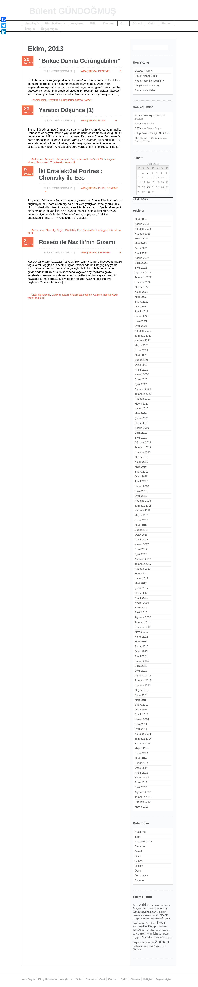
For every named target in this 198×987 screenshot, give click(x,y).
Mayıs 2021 (142, 345)
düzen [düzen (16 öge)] (152, 912)
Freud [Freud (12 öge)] (154, 915)
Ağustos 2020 (143, 389)
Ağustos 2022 (143, 272)
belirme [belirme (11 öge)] (167, 905)
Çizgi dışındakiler (41, 294)
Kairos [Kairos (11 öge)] (154, 923)
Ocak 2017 (141, 593)
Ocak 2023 (141, 248)
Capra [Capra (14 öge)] (145, 908)
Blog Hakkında (55, 23)
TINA (30, 233)
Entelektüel (89, 230)
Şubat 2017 (141, 588)
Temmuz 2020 (143, 393)
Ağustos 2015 (143, 675)
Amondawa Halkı (145, 90)
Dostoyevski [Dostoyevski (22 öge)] (141, 911)
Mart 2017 (141, 583)
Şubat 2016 (141, 646)
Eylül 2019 (141, 437)
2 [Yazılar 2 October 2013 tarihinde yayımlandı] (147, 172)
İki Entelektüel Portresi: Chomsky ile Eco (71, 174)
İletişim (30, 29)
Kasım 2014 (142, 719)
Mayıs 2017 (142, 573)
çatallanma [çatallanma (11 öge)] (137, 946)
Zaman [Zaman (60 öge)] (162, 941)
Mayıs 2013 (142, 806)
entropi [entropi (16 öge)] (136, 915)
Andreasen (37, 159)
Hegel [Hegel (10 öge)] (135, 923)
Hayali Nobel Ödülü (146, 75)
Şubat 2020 (141, 418)
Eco (79, 230)
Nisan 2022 (141, 291)
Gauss (74, 159)
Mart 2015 (141, 699)
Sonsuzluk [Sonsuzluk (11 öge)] (155, 938)
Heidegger (102, 230)
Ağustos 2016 (143, 617)
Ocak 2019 (141, 476)
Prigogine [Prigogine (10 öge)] (136, 938)
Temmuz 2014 (143, 738)
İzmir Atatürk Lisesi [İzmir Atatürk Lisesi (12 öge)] (157, 946)
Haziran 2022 (143, 282)
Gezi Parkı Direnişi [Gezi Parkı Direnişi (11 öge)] (153, 919)
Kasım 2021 (142, 316)
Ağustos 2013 (143, 792)
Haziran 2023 (143, 233)
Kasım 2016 (142, 602)
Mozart (31, 162)
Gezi (123, 23)
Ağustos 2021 (143, 330)
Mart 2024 (141, 219)
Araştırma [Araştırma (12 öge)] (159, 905)
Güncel (137, 23)
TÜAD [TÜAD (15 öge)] (163, 937)
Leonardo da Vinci (89, 159)
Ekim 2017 (141, 549)
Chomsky (50, 230)
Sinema (166, 23)
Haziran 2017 (143, 568)
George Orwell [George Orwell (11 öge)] (139, 919)
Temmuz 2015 (143, 680)
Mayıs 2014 (142, 748)
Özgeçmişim (49, 29)
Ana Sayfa (32, 23)
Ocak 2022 (141, 306)
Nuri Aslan (165, 133)
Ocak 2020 (141, 423)
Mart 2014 (141, 758)
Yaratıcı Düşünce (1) (66, 110)
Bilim (93, 23)
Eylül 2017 (141, 554)
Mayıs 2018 (142, 515)
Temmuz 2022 (143, 277)
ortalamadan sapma (81, 294)
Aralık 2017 (141, 539)
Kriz (111, 230)
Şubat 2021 (141, 359)
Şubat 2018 (141, 529)
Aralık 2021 (141, 311)
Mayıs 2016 (142, 631)
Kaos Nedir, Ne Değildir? (149, 80)
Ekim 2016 (141, 607)
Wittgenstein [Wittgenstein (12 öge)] (138, 943)
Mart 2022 (141, 296)
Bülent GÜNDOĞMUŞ (72, 11)
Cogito (60, 230)
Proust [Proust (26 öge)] (145, 937)
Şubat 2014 (141, 763)
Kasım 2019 (142, 427)
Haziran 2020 (143, 398)
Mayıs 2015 (142, 690)
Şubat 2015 (141, 704)
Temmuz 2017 (143, 563)
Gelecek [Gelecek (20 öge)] (162, 915)
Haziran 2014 (143, 743)
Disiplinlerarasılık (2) (147, 85)
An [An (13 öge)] (153, 905)
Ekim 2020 (141, 379)
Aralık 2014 (141, 714)
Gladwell (56, 294)
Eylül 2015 (141, 670)
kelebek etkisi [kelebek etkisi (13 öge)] (148, 930)
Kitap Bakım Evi (144, 133)
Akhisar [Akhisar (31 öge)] (145, 905)
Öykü (151, 23)
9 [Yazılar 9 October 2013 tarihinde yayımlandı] (147, 177)
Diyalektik (70, 230)
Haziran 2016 (143, 627)
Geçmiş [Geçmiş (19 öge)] (166, 918)
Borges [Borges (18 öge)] (137, 908)
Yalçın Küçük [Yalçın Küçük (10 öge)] (149, 943)
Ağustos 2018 (143, 500)
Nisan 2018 (141, 520)
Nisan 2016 (141, 636)
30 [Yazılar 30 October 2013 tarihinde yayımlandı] (148, 192)
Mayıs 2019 (142, 457)
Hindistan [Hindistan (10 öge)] (141, 923)
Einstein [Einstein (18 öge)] (161, 911)
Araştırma (77, 23)
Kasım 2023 (142, 223)
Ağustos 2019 (143, 442)
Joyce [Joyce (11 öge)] (148, 923)
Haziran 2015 (143, 685)
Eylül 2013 (141, 787)
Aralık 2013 (141, 772)
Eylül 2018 (141, 495)
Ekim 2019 (141, 432)
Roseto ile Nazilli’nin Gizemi (77, 242)
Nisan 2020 (141, 408)
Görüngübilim (66, 100)
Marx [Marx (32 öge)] (157, 933)
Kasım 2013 (142, 777)
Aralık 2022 (141, 253)
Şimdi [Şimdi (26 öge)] (137, 949)
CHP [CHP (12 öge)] (151, 909)
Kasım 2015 (142, 661)
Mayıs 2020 (142, 403)
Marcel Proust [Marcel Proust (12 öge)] (146, 934)
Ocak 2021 (141, 364)
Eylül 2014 (141, 729)
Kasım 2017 (142, 544)
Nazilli (65, 294)
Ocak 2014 (141, 767)
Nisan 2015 (141, 695)
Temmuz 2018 (143, 505)
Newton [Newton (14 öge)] (165, 933)
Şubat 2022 (141, 301)
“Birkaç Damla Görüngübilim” (79, 61)
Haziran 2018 (143, 510)
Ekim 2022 (141, 262)
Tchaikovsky (56, 162)
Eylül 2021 (141, 325)
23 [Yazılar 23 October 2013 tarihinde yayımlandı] (148, 187)
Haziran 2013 (143, 801)
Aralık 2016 (141, 597)
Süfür (138, 123)
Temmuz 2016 (143, 622)
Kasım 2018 (142, 486)
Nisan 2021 (141, 350)
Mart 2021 (141, 355)
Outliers (97, 294)
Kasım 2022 (142, 257)
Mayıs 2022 (142, 287)
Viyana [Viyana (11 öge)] (169, 938)
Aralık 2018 (141, 481)
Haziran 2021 (143, 340)
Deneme (108, 23)
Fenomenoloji (39, 100)
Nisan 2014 (141, 753)
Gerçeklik (53, 100)
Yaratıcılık (70, 162)
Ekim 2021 (141, 321)
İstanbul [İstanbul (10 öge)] (145, 946)
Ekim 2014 (141, 724)
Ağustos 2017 (143, 559)
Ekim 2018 (141, 491)
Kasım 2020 (142, 374)
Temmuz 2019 (143, 447)
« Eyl (136, 199)
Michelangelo (107, 159)
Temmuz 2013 (143, 797)
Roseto (107, 294)
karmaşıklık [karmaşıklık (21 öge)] (140, 926)
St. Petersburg (143, 115)
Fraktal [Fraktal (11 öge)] (148, 915)
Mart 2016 (141, 641)
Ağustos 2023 (143, 228)
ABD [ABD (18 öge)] (135, 905)
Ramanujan (42, 162)
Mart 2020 (141, 413)
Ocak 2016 (141, 651)
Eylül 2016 (141, 612)
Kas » (144, 199)
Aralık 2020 (141, 369)
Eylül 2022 (141, 267)
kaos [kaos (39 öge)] (161, 922)
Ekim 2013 (141, 782)
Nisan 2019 (141, 461)
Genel (138, 851)
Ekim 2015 (141, 665)
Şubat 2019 (141, 471)
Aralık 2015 (141, 656)
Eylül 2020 (141, 384)
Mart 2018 (141, 525)
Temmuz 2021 (143, 335)
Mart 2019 (141, 466)
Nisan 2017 (141, 578)
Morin (117, 230)
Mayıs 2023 (142, 238)
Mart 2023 (141, 243)
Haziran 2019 (143, 452)
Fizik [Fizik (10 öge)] (142, 915)
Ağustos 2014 (143, 733)
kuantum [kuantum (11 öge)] (158, 930)
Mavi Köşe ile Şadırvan (148, 138)
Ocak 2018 (141, 534)
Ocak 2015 (141, 709)
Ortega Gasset (83, 100)
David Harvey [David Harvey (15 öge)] (160, 908)
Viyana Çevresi (144, 71)
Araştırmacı (63, 159)
